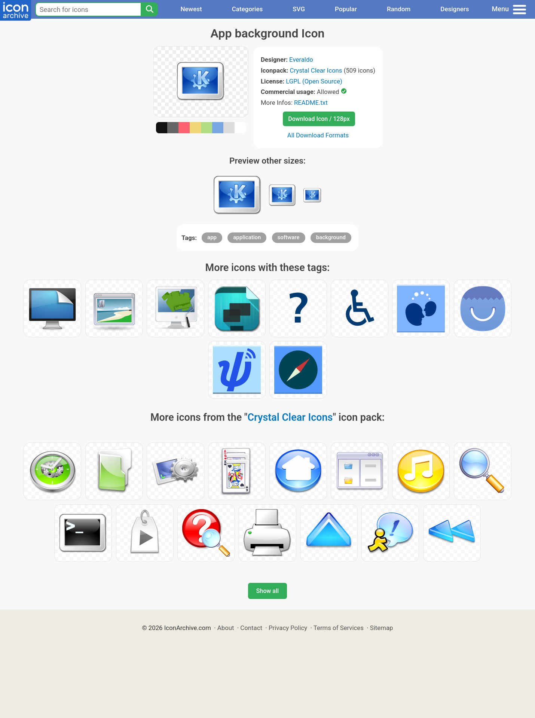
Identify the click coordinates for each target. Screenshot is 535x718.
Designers (454, 9)
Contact (251, 628)
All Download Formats (318, 135)
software (289, 237)
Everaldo (301, 59)
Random (398, 9)
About (225, 628)
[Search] (149, 9)
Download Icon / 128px (318, 118)
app (212, 237)
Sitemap (381, 628)
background (331, 237)
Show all (267, 590)
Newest (191, 9)
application (247, 237)
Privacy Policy (288, 628)
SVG (299, 9)
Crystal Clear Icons (316, 70)
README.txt (311, 102)
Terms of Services (339, 628)
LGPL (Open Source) (314, 81)
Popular (346, 9)
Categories (247, 9)
